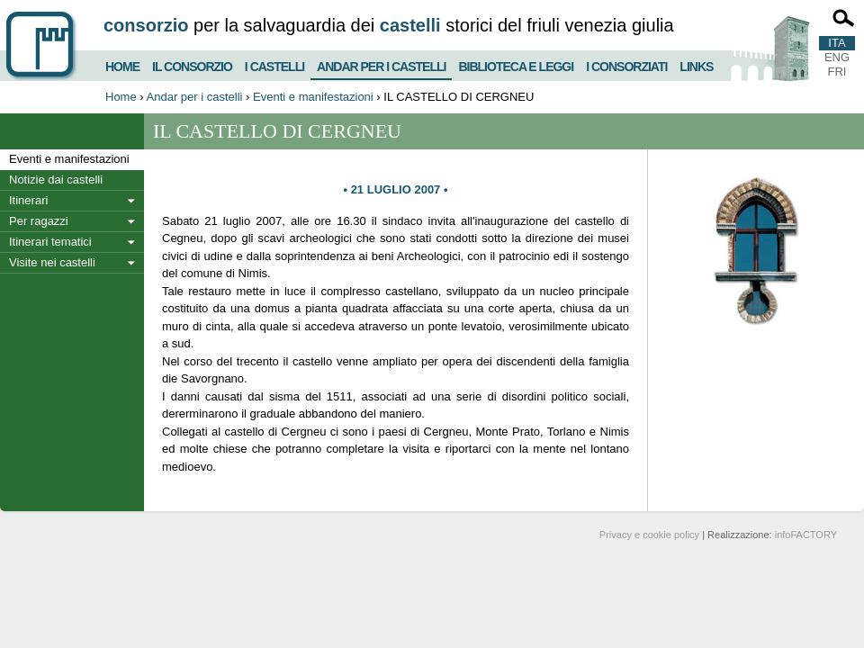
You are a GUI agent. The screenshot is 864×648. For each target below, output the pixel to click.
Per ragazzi (38, 221)
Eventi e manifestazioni (313, 97)
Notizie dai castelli (56, 179)
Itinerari (28, 200)
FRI (837, 71)
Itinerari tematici (50, 241)
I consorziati (626, 64)
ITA (836, 43)
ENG (837, 57)
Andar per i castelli (381, 63)
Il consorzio (192, 64)
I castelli (274, 64)
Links (696, 64)
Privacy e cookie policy (649, 534)
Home (122, 64)
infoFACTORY (806, 534)
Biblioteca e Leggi (515, 64)
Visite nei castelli (52, 262)
